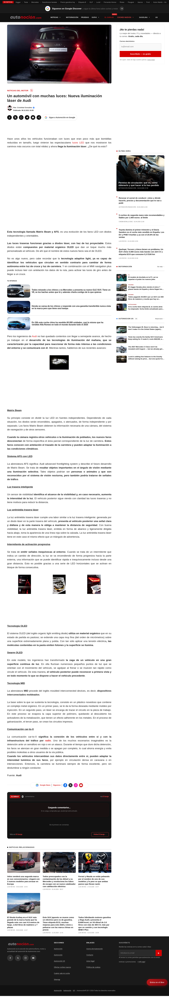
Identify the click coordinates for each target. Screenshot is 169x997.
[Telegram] (27, 117)
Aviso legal (151, 60)
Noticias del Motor (17, 90)
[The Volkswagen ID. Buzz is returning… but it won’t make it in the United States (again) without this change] (140, 330)
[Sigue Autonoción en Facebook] (65, 785)
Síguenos (57, 785)
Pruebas (85, 17)
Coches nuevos (126, 17)
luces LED (78, 142)
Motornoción (72, 17)
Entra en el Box (157, 982)
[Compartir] (39, 117)
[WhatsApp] (21, 117)
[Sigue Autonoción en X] (70, 785)
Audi (34, 336)
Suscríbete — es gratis (140, 54)
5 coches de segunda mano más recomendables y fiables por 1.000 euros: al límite (141, 216)
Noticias (56, 17)
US (156, 17)
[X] (15, 117)
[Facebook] (9, 117)
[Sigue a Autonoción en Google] (59, 117)
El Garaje (109, 17)
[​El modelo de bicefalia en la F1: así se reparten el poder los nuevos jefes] (140, 278)
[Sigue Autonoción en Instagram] (76, 785)
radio (48, 740)
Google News (45, 785)
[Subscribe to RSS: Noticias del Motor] (31, 90)
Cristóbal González (24, 107)
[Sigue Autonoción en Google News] (37, 785)
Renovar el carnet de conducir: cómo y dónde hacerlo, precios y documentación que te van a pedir (140, 200)
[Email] (33, 117)
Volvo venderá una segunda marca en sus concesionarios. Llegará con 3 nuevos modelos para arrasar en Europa (14, 875)
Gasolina (146, 17)
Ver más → (160, 266)
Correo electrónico (127, 41)
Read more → (159, 318)
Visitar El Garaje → (100, 834)
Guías (97, 17)
